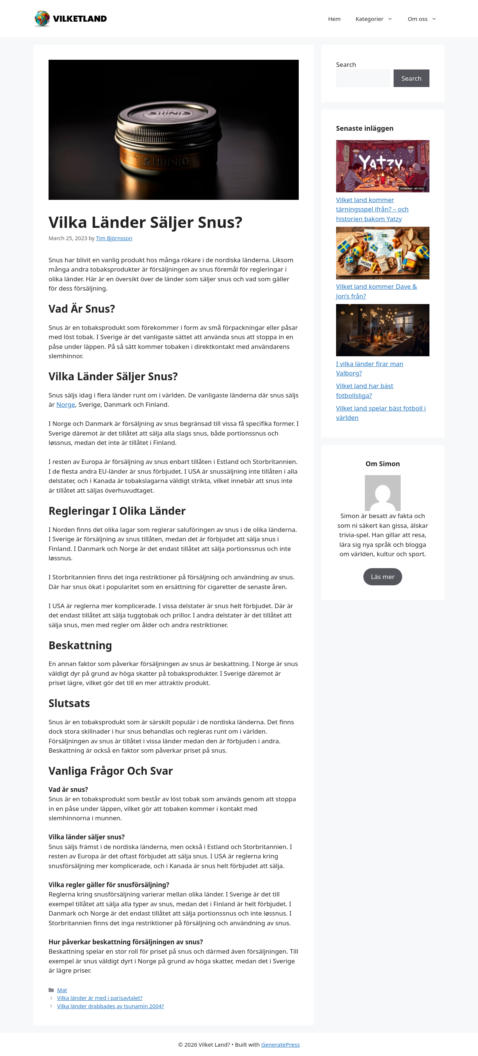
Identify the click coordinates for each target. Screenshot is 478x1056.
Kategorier (378, 18)
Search (346, 64)
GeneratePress (280, 1044)
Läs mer (383, 576)
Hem (334, 18)
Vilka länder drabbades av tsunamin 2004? (110, 1006)
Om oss (426, 18)
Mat (62, 990)
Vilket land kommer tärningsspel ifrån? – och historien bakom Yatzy (372, 209)
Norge (65, 404)
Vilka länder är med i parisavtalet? (99, 997)
